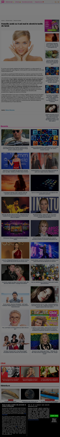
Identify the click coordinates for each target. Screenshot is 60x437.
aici (16, 426)
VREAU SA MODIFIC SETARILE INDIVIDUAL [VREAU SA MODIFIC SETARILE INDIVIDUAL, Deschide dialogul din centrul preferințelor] (54, 420)
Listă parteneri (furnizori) (33, 419)
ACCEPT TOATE (54, 415)
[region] (30, 420)
